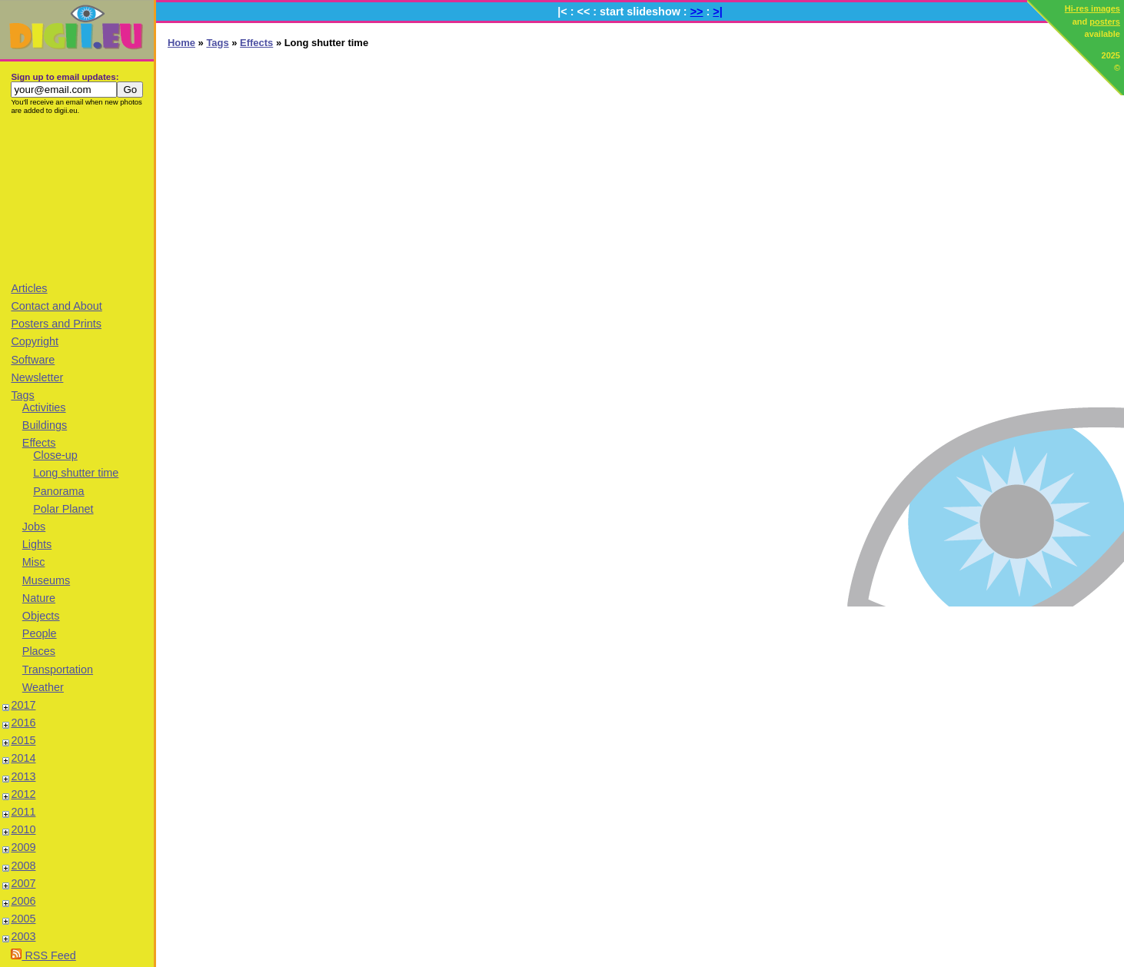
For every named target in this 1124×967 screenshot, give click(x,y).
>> (696, 11)
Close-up (55, 455)
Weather (43, 687)
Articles (29, 288)
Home (181, 42)
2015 (23, 740)
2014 (23, 758)
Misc (33, 562)
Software (33, 360)
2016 (23, 722)
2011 (23, 812)
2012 (23, 794)
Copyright (34, 341)
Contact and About (56, 306)
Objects (41, 616)
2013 (23, 776)
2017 (23, 705)
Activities (44, 407)
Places (38, 651)
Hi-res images (1092, 8)
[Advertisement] (77, 197)
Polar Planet (63, 509)
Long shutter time (75, 473)
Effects (39, 443)
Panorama (58, 491)
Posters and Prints (56, 323)
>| (717, 11)
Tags (22, 395)
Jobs (33, 526)
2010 (23, 829)
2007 (23, 883)
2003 (23, 936)
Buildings (44, 425)
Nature (38, 598)
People (39, 633)
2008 (23, 865)
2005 (23, 918)
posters (1104, 21)
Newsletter (37, 377)
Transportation (57, 669)
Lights (37, 544)
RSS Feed (43, 955)
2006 (23, 901)
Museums (46, 580)
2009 (23, 847)
